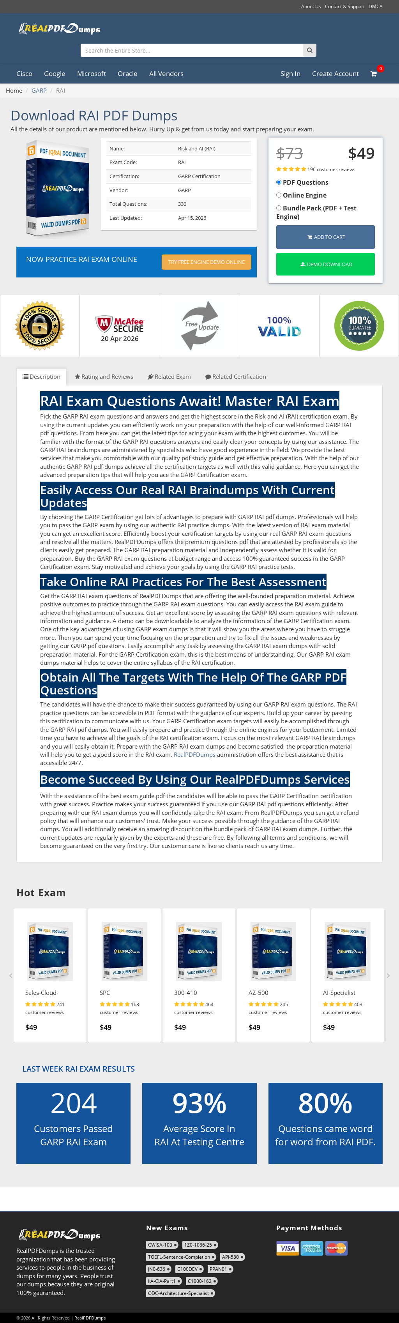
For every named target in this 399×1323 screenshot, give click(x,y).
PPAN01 (218, 1269)
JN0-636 (156, 1269)
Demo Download (326, 264)
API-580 (230, 1257)
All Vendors (166, 73)
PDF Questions (302, 182)
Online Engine (301, 195)
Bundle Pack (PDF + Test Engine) (316, 212)
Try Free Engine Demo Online (206, 261)
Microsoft (91, 73)
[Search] (309, 50)
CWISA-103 (160, 1245)
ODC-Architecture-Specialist (178, 1293)
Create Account (335, 73)
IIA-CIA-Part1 (162, 1281)
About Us (311, 6)
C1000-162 (200, 1281)
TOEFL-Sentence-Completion (179, 1257)
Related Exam (169, 376)
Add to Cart (326, 236)
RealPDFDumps (194, 754)
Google (54, 73)
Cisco (24, 73)
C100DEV (187, 1269)
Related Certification (235, 376)
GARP (39, 90)
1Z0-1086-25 (198, 1245)
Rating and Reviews (104, 376)
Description (41, 376)
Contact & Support (345, 6)
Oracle (128, 73)
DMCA (376, 6)
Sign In (290, 73)
